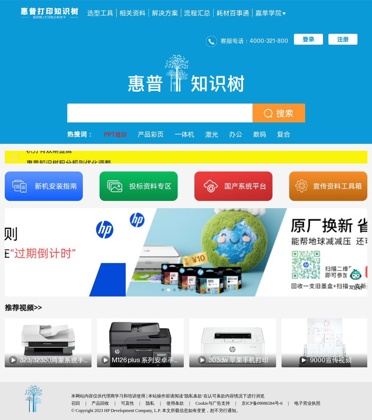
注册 (343, 39)
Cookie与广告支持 (212, 403)
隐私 (150, 403)
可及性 (127, 403)
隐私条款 (193, 396)
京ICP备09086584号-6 (262, 403)
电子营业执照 (307, 403)
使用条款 (175, 403)
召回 (75, 403)
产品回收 (100, 403)
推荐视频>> (23, 307)
